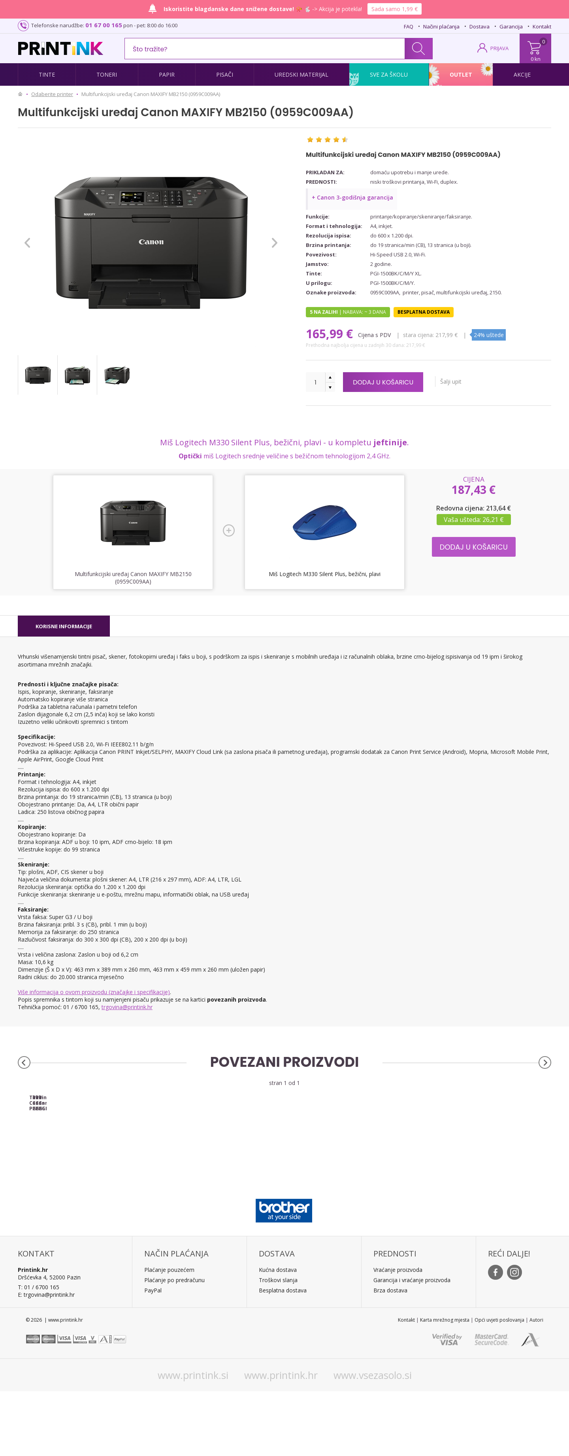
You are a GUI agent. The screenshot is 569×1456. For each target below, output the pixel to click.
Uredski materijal (301, 74)
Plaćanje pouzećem (169, 1334)
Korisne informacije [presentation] (64, 626)
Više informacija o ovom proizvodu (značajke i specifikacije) (94, 992)
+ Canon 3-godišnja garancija (352, 197)
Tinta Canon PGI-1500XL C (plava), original (218, 1162)
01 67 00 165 (103, 25)
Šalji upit (466, 381)
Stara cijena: (418, 335)
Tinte (47, 74)
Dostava (479, 26)
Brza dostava (390, 1355)
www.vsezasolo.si (372, 1440)
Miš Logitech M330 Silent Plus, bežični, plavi (325, 574)
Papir (167, 74)
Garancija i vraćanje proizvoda (411, 1345)
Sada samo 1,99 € (394, 9)
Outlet (461, 74)
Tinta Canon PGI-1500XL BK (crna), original (84, 1162)
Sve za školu (389, 74)
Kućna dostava (278, 1334)
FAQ (408, 26)
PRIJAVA (499, 48)
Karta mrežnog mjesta (444, 1384)
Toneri (106, 74)
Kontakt (542, 26)
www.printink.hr (281, 1440)
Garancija (511, 26)
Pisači (224, 74)
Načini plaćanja (441, 26)
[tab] (64, 626)
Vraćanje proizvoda (397, 1334)
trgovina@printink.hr (127, 1007)
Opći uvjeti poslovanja (499, 1384)
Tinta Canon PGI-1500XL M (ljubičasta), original (351, 1165)
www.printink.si (193, 1440)
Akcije (522, 74)
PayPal (153, 1355)
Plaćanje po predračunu (174, 1345)
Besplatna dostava (283, 1355)
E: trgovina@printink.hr (46, 1359)
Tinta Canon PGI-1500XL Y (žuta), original (484, 1162)
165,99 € (331, 334)
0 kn (536, 58)
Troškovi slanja (278, 1345)
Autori (536, 1384)
